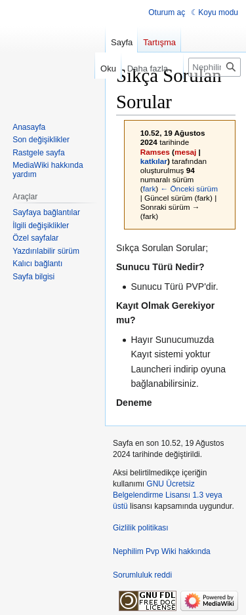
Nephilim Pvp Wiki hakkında (162, 551)
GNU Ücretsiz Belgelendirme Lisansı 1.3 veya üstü (167, 495)
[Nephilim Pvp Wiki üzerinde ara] (214, 67)
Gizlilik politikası (141, 527)
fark (149, 188)
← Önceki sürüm (189, 188)
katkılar (153, 161)
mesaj (185, 152)
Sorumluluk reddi (142, 575)
